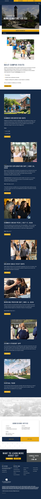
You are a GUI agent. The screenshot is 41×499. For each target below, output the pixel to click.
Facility (25, 469)
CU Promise (18, 72)
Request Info (11, 439)
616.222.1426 (9, 427)
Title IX (25, 474)
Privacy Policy (35, 467)
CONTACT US (4, 472)
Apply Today (30, 439)
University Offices (27, 472)
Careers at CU (26, 467)
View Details (7, 136)
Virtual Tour (26, 471)
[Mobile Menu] (39, 3)
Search (35, 3)
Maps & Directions (17, 471)
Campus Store (35, 469)
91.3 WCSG (35, 471)
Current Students (17, 474)
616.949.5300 (7, 0)
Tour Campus (7, 391)
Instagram (31, 459)
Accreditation (16, 467)
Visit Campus (20, 0)
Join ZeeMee (7, 353)
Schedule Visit (7, 86)
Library (15, 472)
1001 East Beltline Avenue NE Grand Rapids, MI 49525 (7, 468)
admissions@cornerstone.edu (12, 428)
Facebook (33, 459)
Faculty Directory (17, 469)
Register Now (7, 193)
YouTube (35, 459)
